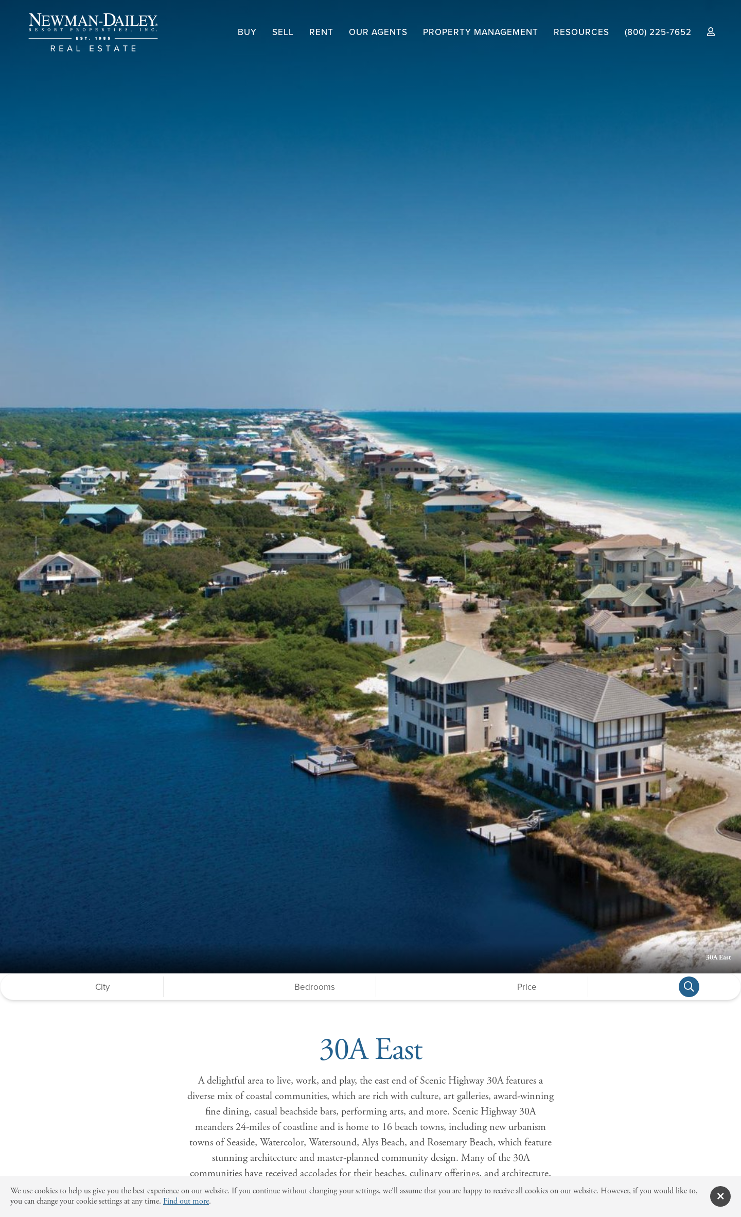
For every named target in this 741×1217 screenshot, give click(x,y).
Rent (321, 32)
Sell (283, 32)
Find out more (186, 1201)
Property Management (480, 32)
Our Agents (378, 32)
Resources (581, 32)
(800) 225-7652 (658, 32)
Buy (247, 32)
